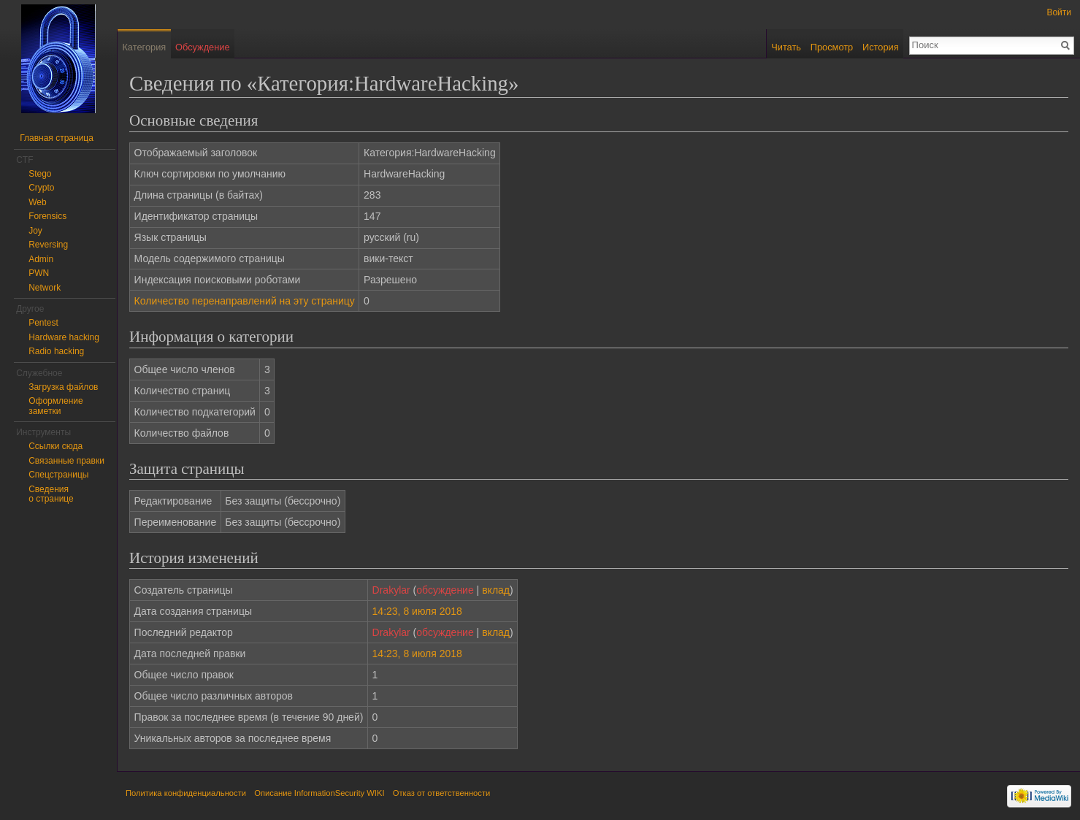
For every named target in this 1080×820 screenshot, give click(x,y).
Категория (144, 47)
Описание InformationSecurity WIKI (319, 793)
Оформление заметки (55, 406)
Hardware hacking (63, 337)
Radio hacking (56, 351)
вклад (496, 590)
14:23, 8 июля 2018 (417, 611)
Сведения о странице (51, 494)
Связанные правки (66, 461)
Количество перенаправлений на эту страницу (244, 301)
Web (37, 202)
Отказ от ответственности (442, 793)
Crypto (41, 188)
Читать (786, 47)
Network (44, 288)
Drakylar (391, 590)
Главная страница (56, 138)
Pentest (43, 323)
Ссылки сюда (55, 446)
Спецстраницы (58, 475)
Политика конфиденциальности (186, 793)
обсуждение (444, 590)
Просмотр (832, 47)
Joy (35, 231)
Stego (39, 174)
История (880, 47)
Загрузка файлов (63, 387)
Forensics (47, 216)
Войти (1058, 12)
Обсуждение (202, 47)
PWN (38, 273)
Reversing (48, 245)
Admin (40, 259)
